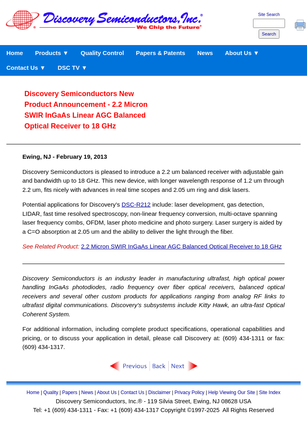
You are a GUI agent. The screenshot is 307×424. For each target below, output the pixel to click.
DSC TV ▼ (72, 67)
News (205, 52)
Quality (50, 392)
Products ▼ (52, 52)
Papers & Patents (160, 52)
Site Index (269, 392)
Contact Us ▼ (26, 67)
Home (14, 52)
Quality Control (102, 52)
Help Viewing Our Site (231, 392)
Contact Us (132, 392)
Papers (70, 392)
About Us (106, 392)
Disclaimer (159, 392)
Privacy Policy (190, 392)
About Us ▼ (242, 52)
